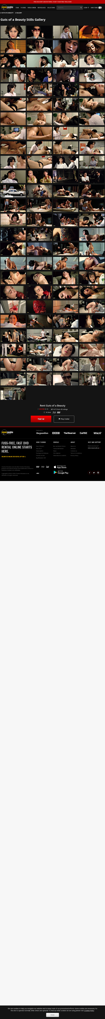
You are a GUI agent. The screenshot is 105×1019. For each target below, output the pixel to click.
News (54, 451)
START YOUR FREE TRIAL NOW (52, 2)
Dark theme (94, 7)
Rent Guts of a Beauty (52, 405)
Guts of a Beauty (7, 13)
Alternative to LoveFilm (59, 455)
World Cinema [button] (32, 7)
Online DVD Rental (58, 448)
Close (52, 1015)
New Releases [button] (42, 7)
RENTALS (56, 442)
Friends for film (40, 455)
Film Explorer (56, 453)
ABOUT (73, 442)
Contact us (74, 451)
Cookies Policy (89, 1011)
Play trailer (64, 419)
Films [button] (17, 7)
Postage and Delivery (42, 453)
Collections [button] (51, 7)
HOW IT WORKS (41, 442)
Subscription (39, 451)
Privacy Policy (74, 455)
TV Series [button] (23, 7)
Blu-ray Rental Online (59, 446)
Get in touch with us (93, 448)
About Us (73, 446)
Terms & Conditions (76, 453)
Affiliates (73, 448)
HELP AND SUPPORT (94, 442)
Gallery (19, 13)
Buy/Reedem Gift (41, 458)
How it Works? (40, 446)
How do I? (39, 448)
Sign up (41, 419)
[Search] (67, 8)
